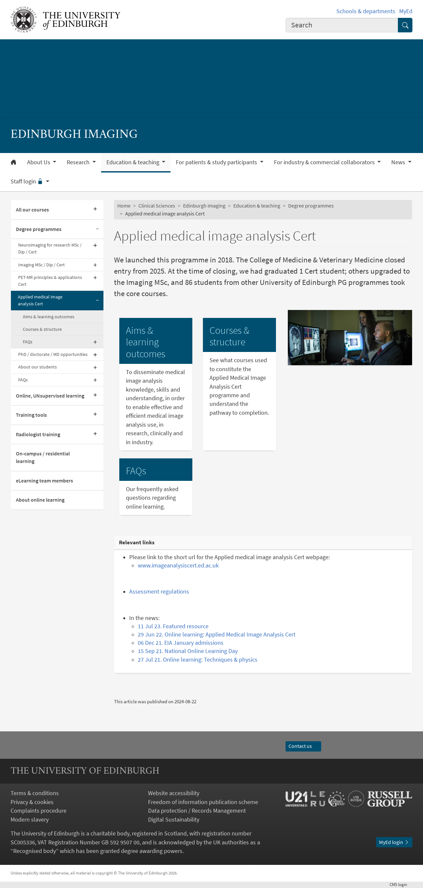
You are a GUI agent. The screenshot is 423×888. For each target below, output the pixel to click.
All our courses (32, 210)
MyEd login (394, 842)
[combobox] (342, 25)
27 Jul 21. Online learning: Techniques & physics (197, 659)
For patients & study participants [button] (217, 162)
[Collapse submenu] (97, 229)
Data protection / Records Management (197, 810)
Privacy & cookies (32, 802)
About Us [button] (39, 162)
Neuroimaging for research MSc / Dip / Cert (50, 248)
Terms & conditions (35, 793)
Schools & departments (365, 11)
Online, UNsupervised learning (50, 396)
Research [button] (79, 162)
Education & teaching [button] (133, 162)
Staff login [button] (28, 181)
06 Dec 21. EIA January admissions (180, 642)
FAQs (27, 342)
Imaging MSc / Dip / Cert (41, 265)
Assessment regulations (159, 591)
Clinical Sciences (156, 206)
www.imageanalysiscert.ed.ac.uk (178, 565)
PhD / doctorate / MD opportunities (53, 354)
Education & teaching (256, 206)
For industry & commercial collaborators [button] (325, 162)
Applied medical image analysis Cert (40, 300)
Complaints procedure (38, 810)
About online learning (40, 500)
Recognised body (34, 851)
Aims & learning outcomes (48, 317)
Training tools (31, 415)
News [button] (398, 162)
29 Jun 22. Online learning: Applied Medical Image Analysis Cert (216, 634)
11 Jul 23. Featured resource (173, 626)
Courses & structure (42, 329)
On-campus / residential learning (43, 457)
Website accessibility (173, 793)
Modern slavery (30, 819)
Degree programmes (38, 229)
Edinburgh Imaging (204, 206)
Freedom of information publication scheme (203, 802)
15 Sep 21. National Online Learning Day (188, 651)
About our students (37, 367)
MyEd (405, 11)
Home (124, 206)
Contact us (303, 746)
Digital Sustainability (173, 819)
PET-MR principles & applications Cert (50, 280)
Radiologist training (38, 434)
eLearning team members (44, 481)
